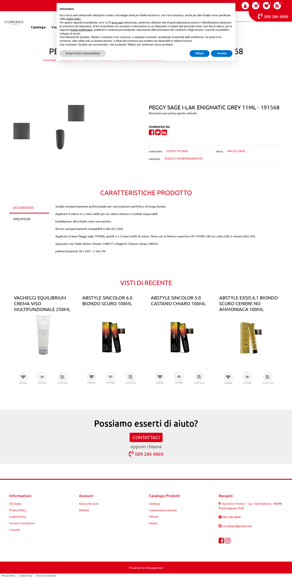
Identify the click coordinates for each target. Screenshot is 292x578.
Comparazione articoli (163, 510)
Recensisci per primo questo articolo (173, 113)
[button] (76, 112)
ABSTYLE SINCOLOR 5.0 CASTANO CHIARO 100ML (178, 300)
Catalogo (38, 27)
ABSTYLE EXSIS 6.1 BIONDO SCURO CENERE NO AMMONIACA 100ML (248, 303)
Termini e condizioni (21, 523)
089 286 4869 (146, 454)
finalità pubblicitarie (81, 29)
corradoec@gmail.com (237, 526)
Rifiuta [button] (200, 53)
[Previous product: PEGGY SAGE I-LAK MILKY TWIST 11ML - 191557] (139, 71)
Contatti (14, 529)
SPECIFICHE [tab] (22, 219)
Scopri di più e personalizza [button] (83, 53)
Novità (153, 523)
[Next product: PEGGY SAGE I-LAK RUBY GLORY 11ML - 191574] (153, 71)
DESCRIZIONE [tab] (23, 207)
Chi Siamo (15, 503)
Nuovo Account (89, 503)
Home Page (49, 60)
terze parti (117, 22)
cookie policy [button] (73, 18)
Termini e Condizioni (46, 576)
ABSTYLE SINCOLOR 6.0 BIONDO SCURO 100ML (107, 300)
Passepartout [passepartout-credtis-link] (154, 567)
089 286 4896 (273, 16)
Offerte (153, 516)
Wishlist (84, 510)
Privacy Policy (17, 510)
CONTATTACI (146, 437)
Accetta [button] (221, 53)
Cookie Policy (17, 516)
